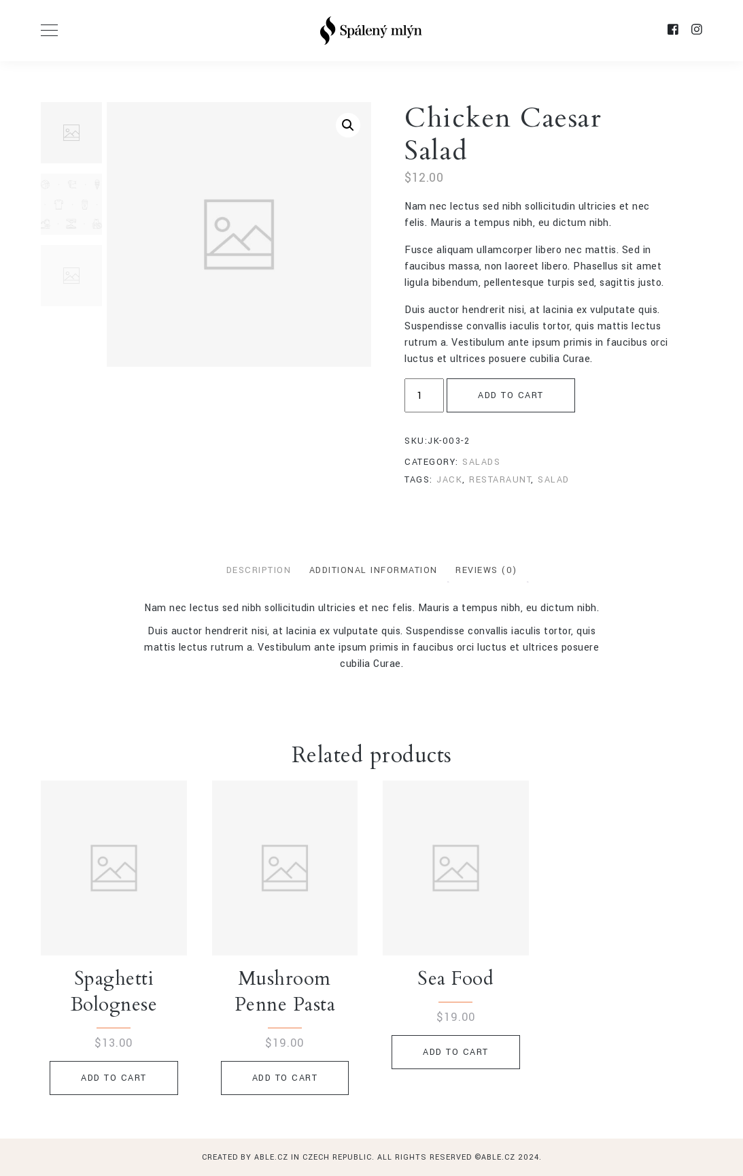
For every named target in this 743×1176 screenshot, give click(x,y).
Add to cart (511, 395)
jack (449, 480)
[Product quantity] (424, 395)
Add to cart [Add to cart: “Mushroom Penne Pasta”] (285, 1078)
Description (259, 570)
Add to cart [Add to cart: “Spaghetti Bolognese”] (114, 1078)
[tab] (259, 571)
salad (554, 480)
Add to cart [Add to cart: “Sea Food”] (456, 1052)
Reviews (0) (486, 570)
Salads (481, 462)
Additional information (373, 570)
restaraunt (500, 480)
